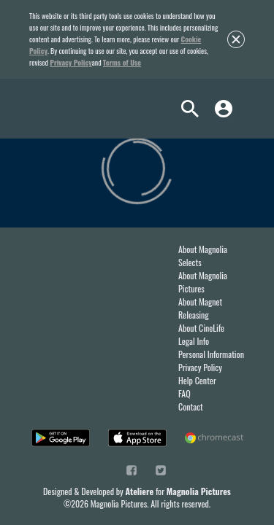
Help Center (197, 380)
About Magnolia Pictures (202, 282)
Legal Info (193, 341)
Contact (190, 406)
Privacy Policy (70, 62)
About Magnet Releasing (200, 308)
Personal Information (211, 354)
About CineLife (201, 328)
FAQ (184, 393)
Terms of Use (122, 62)
